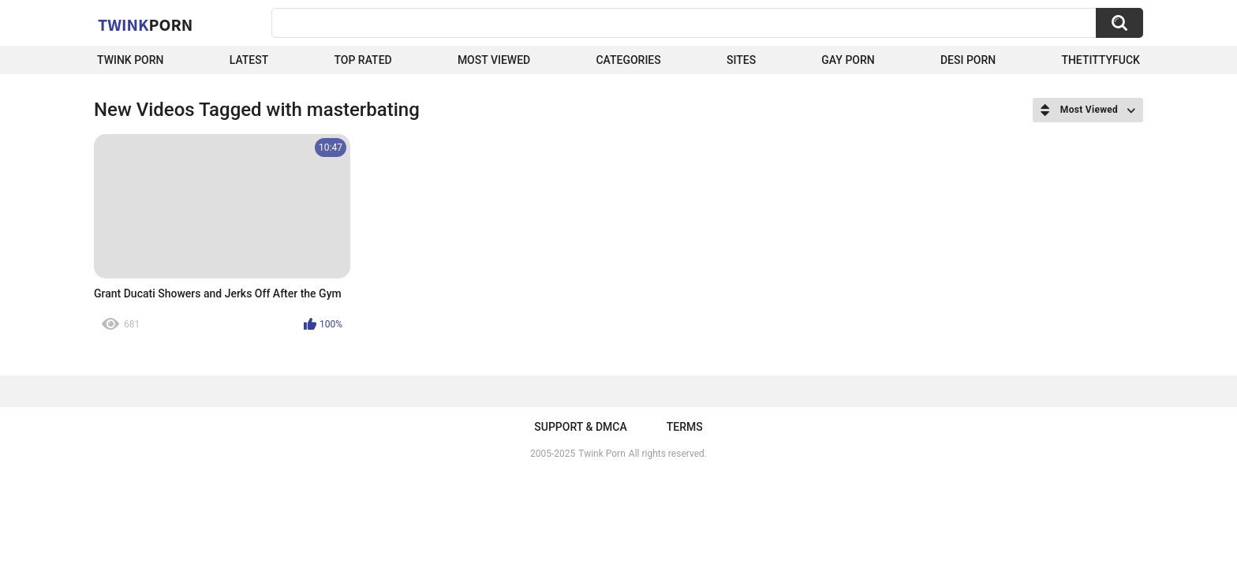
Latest (249, 60)
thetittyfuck (1100, 60)
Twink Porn (130, 60)
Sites (741, 60)
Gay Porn (847, 60)
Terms (685, 426)
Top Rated (362, 60)
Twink (145, 24)
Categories (628, 60)
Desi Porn (968, 60)
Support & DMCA (580, 426)
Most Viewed (494, 60)
